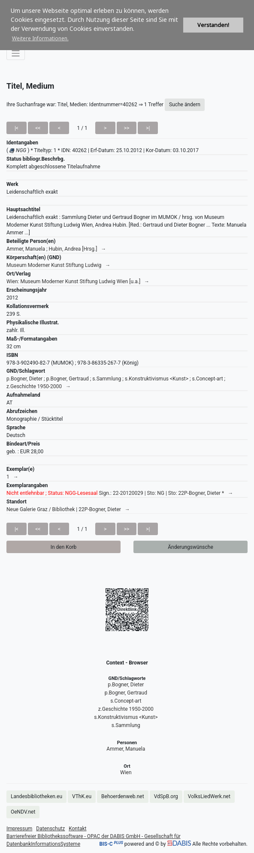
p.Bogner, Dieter (126, 685)
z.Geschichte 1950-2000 (126, 709)
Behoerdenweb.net (122, 796)
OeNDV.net (23, 812)
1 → (12, 477)
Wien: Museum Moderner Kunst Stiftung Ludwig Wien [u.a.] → (77, 281)
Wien (126, 772)
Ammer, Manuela (125, 749)
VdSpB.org (166, 796)
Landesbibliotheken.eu (36, 796)
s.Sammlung (126, 725)
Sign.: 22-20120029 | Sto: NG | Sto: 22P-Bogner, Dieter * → (119, 493)
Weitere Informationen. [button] (40, 38)
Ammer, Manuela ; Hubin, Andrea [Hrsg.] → (56, 249)
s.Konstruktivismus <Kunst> (125, 717)
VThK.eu (81, 796)
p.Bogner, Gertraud (126, 693)
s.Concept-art (125, 701)
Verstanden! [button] (213, 25)
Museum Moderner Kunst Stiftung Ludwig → (58, 265)
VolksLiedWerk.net (209, 796)
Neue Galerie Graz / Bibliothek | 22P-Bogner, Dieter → (68, 509)
